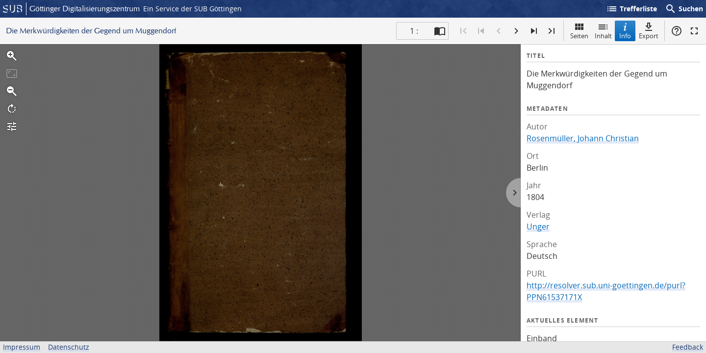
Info (625, 30)
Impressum (21, 347)
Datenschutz (68, 347)
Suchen (684, 9)
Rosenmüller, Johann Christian (583, 138)
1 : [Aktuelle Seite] (414, 30)
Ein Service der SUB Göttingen (192, 8)
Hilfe (676, 31)
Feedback (687, 347)
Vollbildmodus (694, 31)
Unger (538, 226)
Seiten (579, 30)
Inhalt (603, 30)
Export (648, 30)
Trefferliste (631, 9)
